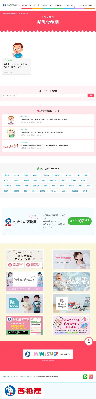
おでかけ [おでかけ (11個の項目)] (16, 180)
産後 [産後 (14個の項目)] (86, 175)
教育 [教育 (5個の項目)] (45, 186)
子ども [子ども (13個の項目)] (6, 180)
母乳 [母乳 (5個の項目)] (26, 186)
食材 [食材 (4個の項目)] (80, 186)
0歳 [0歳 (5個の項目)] (53, 186)
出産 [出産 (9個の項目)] (43, 180)
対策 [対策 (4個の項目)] (88, 186)
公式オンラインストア (27, 376)
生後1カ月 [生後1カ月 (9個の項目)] (53, 180)
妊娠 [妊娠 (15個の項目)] (78, 175)
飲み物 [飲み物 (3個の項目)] (42, 191)
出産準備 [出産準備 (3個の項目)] (75, 191)
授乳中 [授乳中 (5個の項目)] (71, 186)
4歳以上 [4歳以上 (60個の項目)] (36, 175)
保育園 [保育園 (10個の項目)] (26, 180)
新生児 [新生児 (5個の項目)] (62, 186)
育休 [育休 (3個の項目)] (33, 191)
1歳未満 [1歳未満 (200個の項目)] (6, 175)
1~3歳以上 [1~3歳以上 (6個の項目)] (7, 186)
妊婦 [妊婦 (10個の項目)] (35, 180)
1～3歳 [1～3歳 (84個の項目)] (16, 175)
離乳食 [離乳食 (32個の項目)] (57, 175)
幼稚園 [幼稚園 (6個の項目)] (18, 186)
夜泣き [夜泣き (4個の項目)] (6, 191)
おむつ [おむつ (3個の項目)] (64, 191)
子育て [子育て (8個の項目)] (64, 180)
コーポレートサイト (8, 376)
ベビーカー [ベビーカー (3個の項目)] (53, 191)
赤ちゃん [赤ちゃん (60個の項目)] (47, 175)
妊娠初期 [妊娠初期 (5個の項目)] (36, 186)
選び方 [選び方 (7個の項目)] (82, 180)
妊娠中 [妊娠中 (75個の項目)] (26, 175)
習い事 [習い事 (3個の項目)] (85, 191)
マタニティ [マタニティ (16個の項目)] (68, 175)
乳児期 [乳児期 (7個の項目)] (73, 180)
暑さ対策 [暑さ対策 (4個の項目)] (16, 191)
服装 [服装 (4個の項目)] (25, 191)
